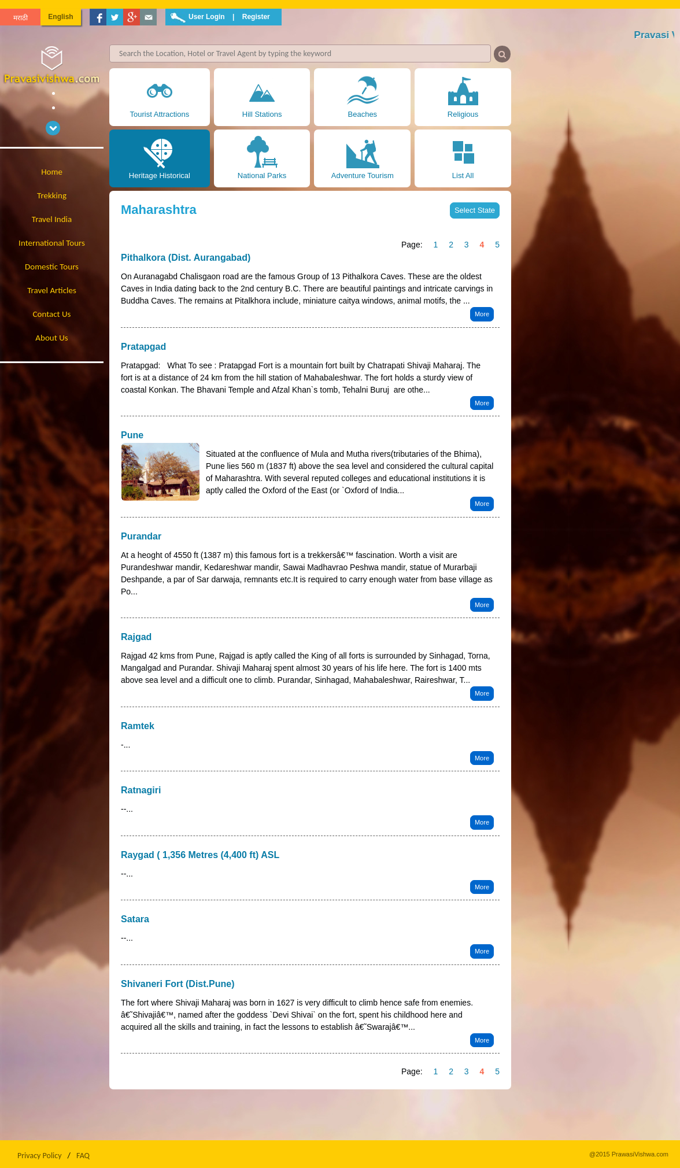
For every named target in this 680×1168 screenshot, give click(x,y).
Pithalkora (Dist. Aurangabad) (185, 258)
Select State (474, 210)
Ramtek (137, 726)
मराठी (20, 18)
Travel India (52, 219)
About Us (51, 337)
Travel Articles (51, 290)
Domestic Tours (52, 266)
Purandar (141, 536)
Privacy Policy (39, 1155)
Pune (132, 435)
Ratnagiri (141, 790)
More (482, 314)
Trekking (51, 195)
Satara (135, 919)
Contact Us (52, 314)
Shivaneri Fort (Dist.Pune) (177, 984)
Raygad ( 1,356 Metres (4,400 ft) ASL (200, 855)
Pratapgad (143, 347)
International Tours (52, 243)
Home (51, 172)
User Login (207, 17)
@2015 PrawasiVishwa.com (628, 1154)
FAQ (83, 1155)
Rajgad (136, 637)
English (60, 17)
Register (256, 17)
